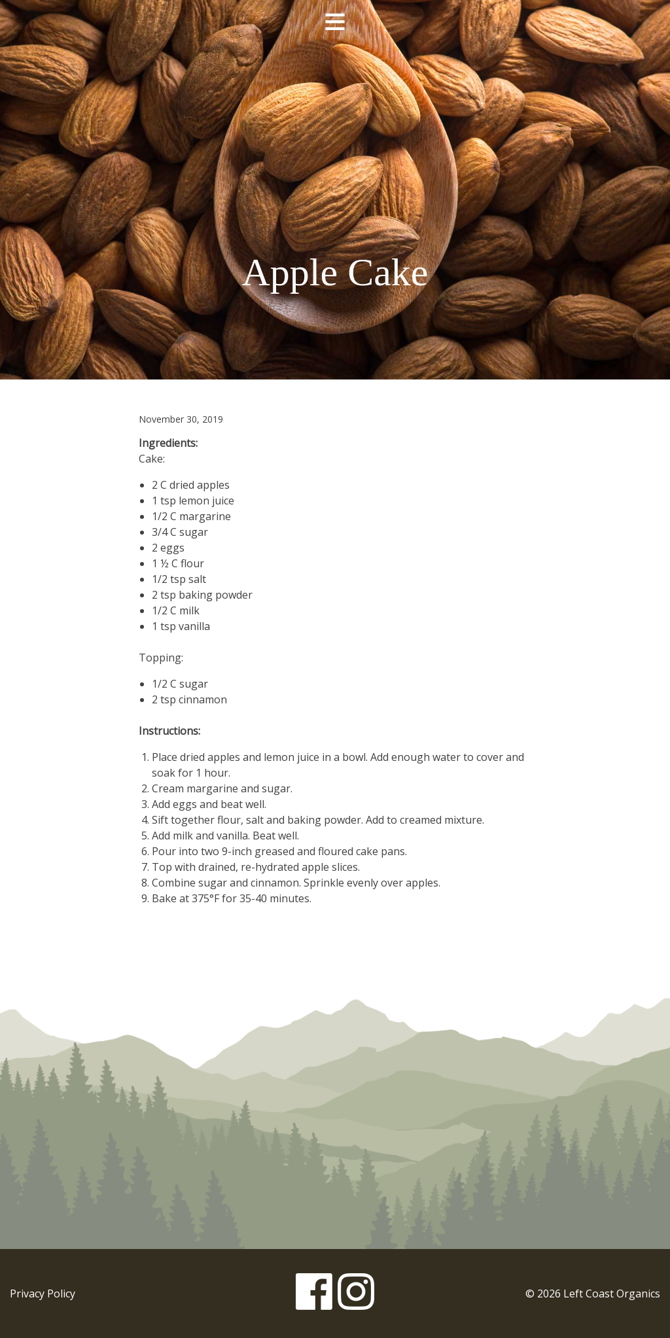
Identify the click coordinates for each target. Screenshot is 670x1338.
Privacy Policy (42, 1293)
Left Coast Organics (335, 139)
